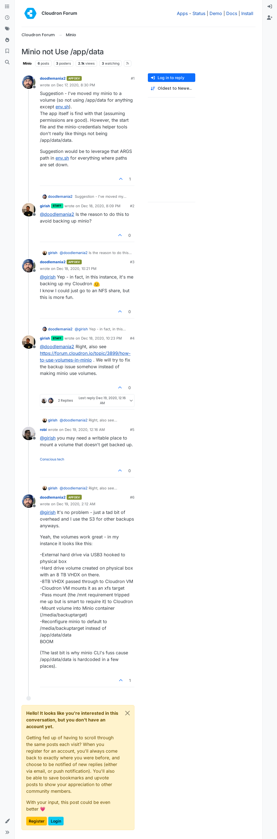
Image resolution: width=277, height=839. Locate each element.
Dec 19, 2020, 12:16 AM (85, 429)
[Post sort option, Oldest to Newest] (171, 88)
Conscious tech (52, 459)
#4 (132, 338)
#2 (132, 206)
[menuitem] (270, 6)
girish (45, 206)
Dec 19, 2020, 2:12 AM (76, 504)
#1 (132, 78)
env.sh (62, 106)
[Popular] (7, 40)
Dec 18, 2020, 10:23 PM (101, 338)
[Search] (7, 62)
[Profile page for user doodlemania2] (28, 82)
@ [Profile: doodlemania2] (57, 214)
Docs (231, 13)
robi (43, 429)
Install (247, 13)
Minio (27, 63)
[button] (7, 821)
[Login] (270, 6)
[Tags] (7, 29)
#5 (132, 429)
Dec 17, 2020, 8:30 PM (76, 85)
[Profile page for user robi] (28, 433)
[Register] (270, 17)
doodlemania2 (53, 78)
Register (36, 821)
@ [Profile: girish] (48, 277)
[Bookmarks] (7, 51)
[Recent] (7, 17)
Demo (215, 13)
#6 (132, 497)
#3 (132, 262)
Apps (182, 13)
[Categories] (7, 6)
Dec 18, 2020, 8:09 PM (101, 206)
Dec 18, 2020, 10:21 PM (77, 268)
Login (56, 821)
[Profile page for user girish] (28, 209)
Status (198, 13)
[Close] (127, 713)
